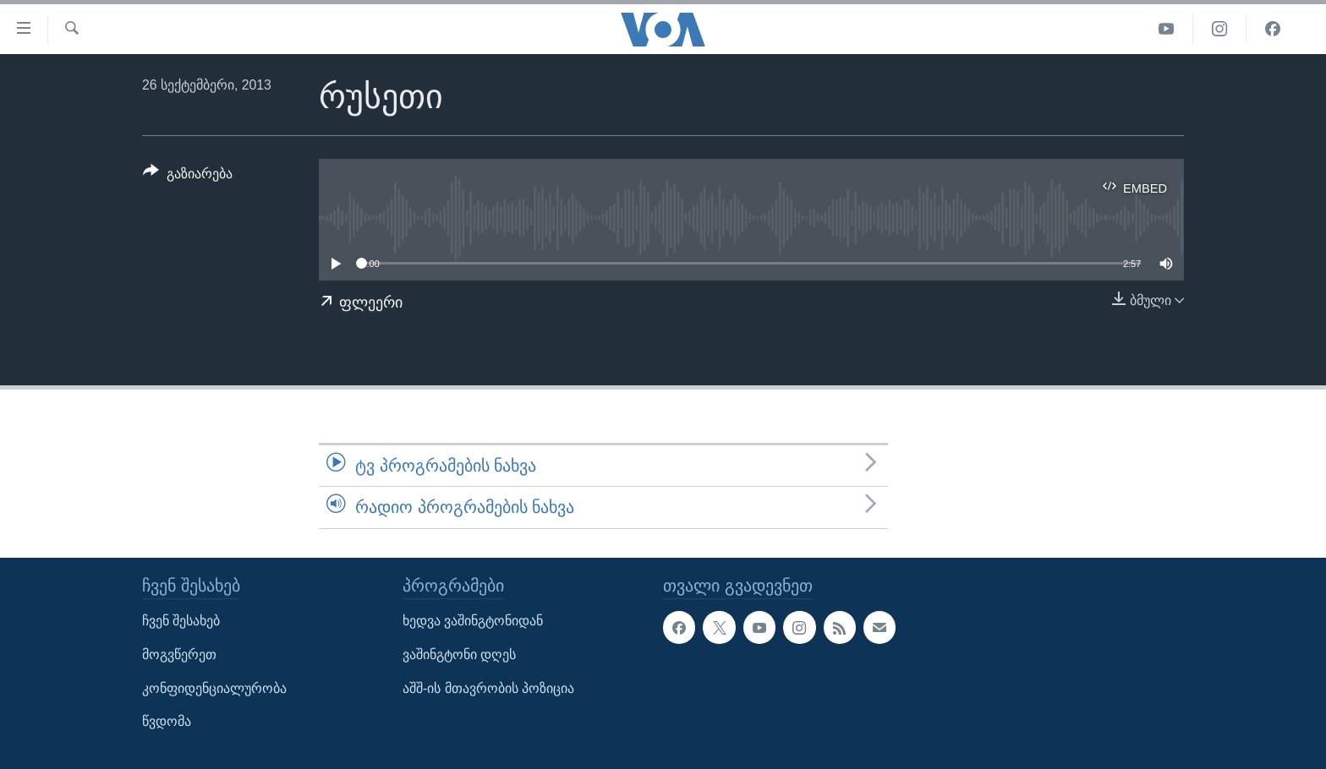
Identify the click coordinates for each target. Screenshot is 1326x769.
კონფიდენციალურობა (214, 687)
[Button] (188, 176)
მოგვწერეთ (179, 654)
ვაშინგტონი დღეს (459, 654)
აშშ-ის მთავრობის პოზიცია (488, 687)
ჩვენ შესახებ (181, 621)
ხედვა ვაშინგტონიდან (473, 621)
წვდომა (166, 721)
